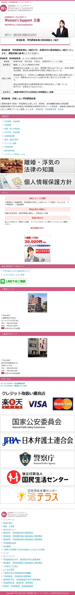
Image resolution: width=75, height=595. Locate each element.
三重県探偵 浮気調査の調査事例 (17, 576)
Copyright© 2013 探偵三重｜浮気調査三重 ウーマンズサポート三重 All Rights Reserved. (37, 593)
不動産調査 (8, 147)
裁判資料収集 (9, 151)
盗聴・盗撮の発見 (11, 140)
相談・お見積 (8, 526)
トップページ (8, 520)
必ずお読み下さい (37, 228)
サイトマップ (8, 556)
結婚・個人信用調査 (12, 129)
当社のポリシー (9, 530)
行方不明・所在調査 (12, 132)
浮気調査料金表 (9, 543)
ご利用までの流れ (10, 566)
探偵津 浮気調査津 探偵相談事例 (18, 586)
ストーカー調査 (10, 143)
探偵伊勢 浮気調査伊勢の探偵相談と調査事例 (22, 539)
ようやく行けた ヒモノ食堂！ (14, 275)
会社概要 (7, 546)
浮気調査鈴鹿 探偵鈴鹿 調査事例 (18, 583)
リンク (6, 553)
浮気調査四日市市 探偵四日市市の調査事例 (21, 559)
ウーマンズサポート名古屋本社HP (13, 383)
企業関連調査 (9, 136)
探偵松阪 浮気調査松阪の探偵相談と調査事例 (22, 536)
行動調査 (7, 125)
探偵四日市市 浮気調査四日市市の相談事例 (21, 580)
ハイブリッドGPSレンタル (14, 154)
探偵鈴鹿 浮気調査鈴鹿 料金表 (50, 109)
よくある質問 (8, 570)
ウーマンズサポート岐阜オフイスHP (14, 386)
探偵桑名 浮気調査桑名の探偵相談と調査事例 (22, 563)
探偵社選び (7, 523)
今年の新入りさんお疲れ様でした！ (17, 271)
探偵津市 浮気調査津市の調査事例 (18, 533)
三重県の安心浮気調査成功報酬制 (17, 573)
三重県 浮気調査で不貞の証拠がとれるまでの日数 (24, 549)
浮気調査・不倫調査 (12, 121)
